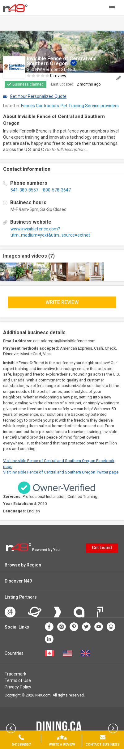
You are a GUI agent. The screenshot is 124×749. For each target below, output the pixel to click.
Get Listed (102, 547)
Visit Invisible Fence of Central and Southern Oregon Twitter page (60, 472)
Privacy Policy (18, 686)
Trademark (15, 673)
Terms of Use (18, 680)
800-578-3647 (57, 189)
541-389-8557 (24, 189)
